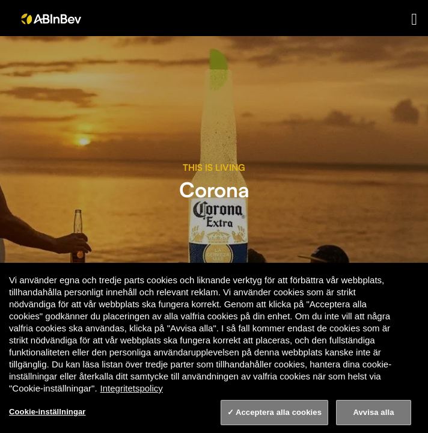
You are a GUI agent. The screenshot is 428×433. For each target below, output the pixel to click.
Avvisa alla (373, 412)
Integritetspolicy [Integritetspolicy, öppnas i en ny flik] (131, 388)
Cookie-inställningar (47, 411)
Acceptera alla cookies (279, 412)
